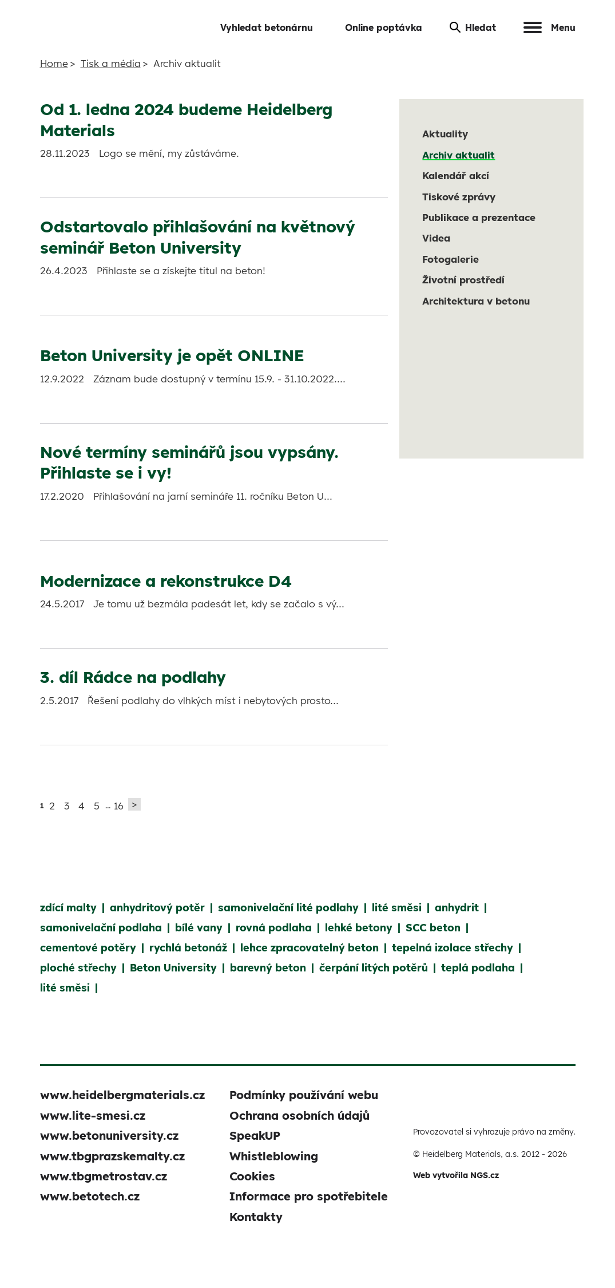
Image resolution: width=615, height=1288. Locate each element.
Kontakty (256, 1217)
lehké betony (358, 927)
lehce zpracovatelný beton (309, 947)
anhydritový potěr (157, 907)
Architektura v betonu (476, 301)
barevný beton (268, 967)
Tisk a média (111, 63)
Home (54, 63)
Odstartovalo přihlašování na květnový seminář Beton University (197, 236)
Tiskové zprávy (458, 197)
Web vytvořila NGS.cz (456, 1175)
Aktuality (445, 134)
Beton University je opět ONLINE (172, 355)
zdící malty (68, 907)
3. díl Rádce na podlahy (133, 677)
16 (119, 806)
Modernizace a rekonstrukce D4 (166, 581)
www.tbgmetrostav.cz (103, 1176)
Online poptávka (383, 27)
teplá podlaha (478, 967)
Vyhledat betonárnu (266, 27)
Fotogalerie (450, 259)
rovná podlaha (274, 927)
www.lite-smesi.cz (92, 1115)
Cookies (252, 1176)
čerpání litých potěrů (373, 967)
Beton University (173, 967)
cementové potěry (88, 947)
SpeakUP (254, 1135)
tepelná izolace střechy (452, 947)
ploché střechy (78, 967)
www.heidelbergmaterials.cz (122, 1095)
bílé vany (199, 927)
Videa (436, 238)
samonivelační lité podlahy (288, 907)
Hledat (473, 27)
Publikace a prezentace (478, 217)
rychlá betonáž (188, 947)
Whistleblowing (273, 1156)
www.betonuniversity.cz (109, 1135)
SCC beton (433, 927)
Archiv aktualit (458, 155)
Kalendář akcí (455, 175)
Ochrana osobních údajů (299, 1115)
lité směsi (397, 907)
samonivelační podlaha (101, 927)
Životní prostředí (463, 280)
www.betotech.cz (90, 1196)
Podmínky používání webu (303, 1095)
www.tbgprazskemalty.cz (112, 1156)
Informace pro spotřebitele (308, 1196)
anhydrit (457, 907)
